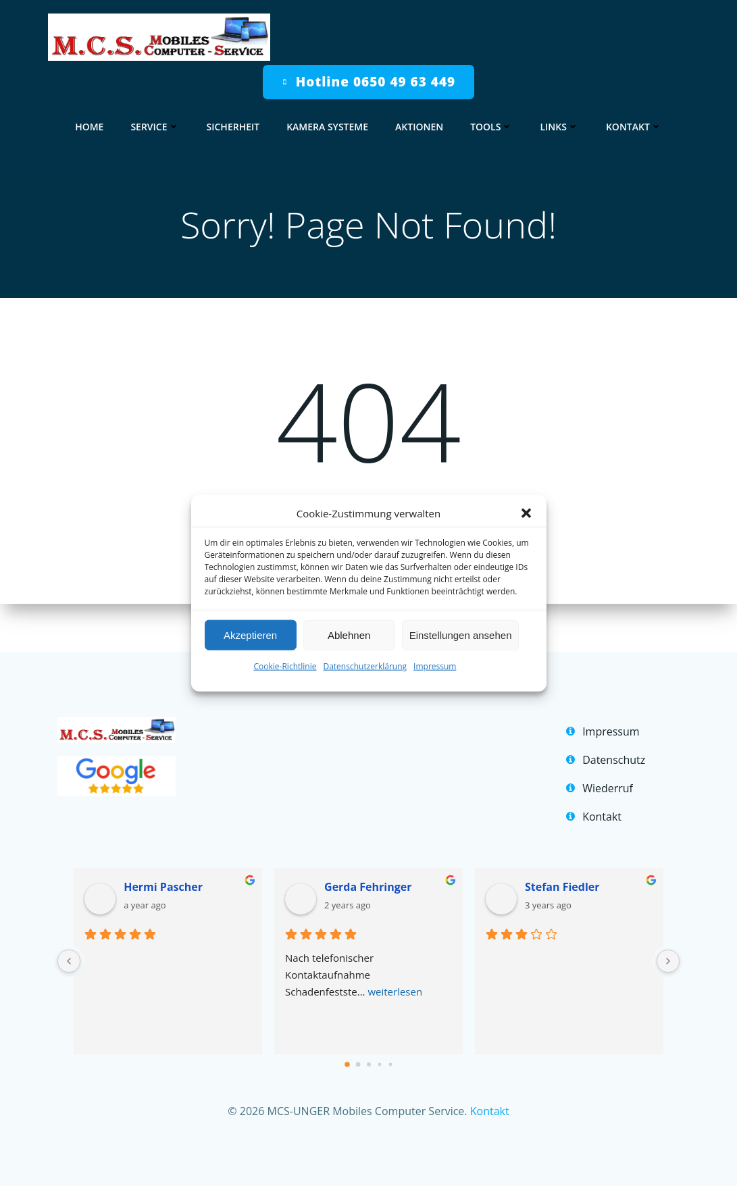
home (89, 122)
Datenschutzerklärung (365, 666)
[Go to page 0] (347, 1044)
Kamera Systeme (327, 122)
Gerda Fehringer (370, 865)
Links (559, 122)
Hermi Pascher (170, 865)
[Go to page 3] (379, 1044)
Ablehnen (349, 634)
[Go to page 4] (390, 1044)
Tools (491, 122)
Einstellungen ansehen (460, 634)
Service (154, 122)
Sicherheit (233, 122)
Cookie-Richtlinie (285, 666)
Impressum (434, 666)
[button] (526, 513)
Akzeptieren (250, 634)
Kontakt (634, 122)
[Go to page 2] (369, 1043)
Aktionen (419, 122)
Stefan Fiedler (560, 865)
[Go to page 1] (357, 1043)
